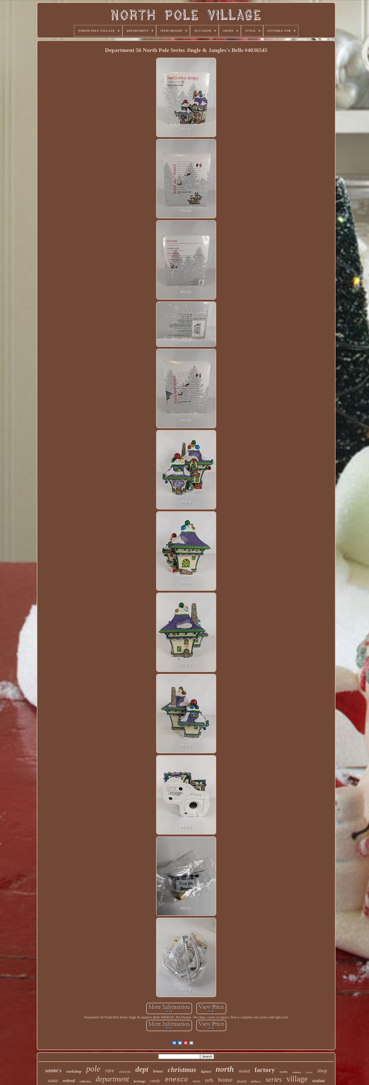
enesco (176, 1079)
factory (265, 1069)
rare (109, 1070)
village (297, 1079)
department (112, 1079)
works (283, 1071)
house (225, 1079)
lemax (158, 1071)
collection (85, 1081)
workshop (74, 1071)
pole (93, 1068)
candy (155, 1080)
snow (196, 1081)
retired (69, 1080)
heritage (139, 1081)
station (318, 1080)
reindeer (296, 1072)
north (225, 1069)
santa (53, 1080)
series (274, 1079)
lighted (206, 1071)
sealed (244, 1070)
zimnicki (125, 1071)
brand (241, 1081)
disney (309, 1072)
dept (141, 1069)
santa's (53, 1070)
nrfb (209, 1080)
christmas (182, 1069)
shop (322, 1070)
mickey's (256, 1081)
